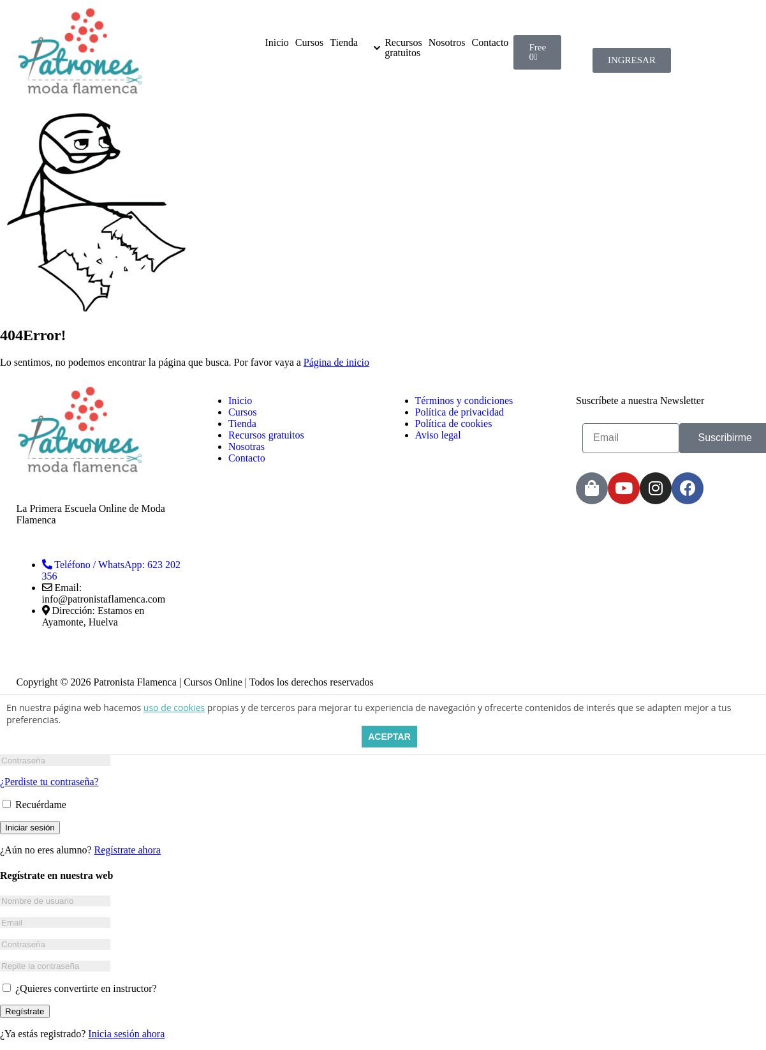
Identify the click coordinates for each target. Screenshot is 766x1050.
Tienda (344, 43)
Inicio (276, 43)
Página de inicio (336, 362)
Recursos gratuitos (403, 48)
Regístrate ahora (127, 849)
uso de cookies (174, 707)
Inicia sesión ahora (126, 1033)
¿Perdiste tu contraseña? (49, 781)
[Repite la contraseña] (55, 966)
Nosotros (447, 43)
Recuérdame (34, 804)
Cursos (309, 43)
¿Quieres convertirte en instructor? (80, 988)
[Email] (55, 922)
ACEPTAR (389, 736)
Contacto (490, 43)
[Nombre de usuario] (55, 901)
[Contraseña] (55, 760)
